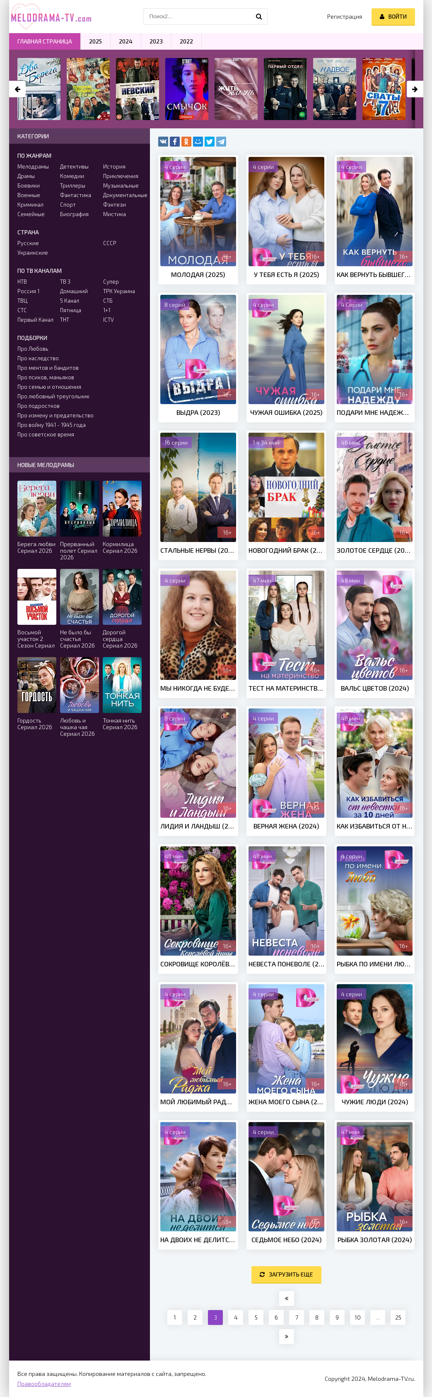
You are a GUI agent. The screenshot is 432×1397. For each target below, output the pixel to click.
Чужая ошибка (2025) (286, 412)
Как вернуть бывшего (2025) (375, 274)
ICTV (108, 319)
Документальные (122, 195)
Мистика (114, 214)
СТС (22, 310)
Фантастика (75, 195)
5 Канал (69, 300)
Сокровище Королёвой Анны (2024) (198, 964)
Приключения (120, 176)
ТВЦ (22, 300)
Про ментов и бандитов (48, 367)
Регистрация (344, 16)
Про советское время (45, 434)
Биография (74, 214)
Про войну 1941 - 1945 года (51, 425)
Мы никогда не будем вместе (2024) (198, 688)
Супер (111, 281)
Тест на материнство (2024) (286, 688)
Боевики (28, 185)
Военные (28, 195)
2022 (186, 41)
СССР (109, 243)
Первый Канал (35, 319)
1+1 (106, 310)
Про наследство (38, 358)
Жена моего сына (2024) (286, 1102)
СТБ (108, 300)
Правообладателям (44, 1383)
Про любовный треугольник (53, 396)
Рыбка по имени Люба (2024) (375, 964)
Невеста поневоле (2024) (286, 964)
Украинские (32, 252)
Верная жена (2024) (286, 826)
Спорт (68, 204)
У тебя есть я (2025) (286, 274)
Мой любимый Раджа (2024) (198, 1102)
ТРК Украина (119, 291)
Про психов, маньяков (45, 377)
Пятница (70, 310)
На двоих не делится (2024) (198, 1239)
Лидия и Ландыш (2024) (198, 826)
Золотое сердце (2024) (375, 550)
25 (398, 1317)
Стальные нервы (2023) (198, 550)
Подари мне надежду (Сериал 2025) (375, 412)
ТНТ (64, 319)
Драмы (26, 176)
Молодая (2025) (198, 274)
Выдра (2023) (198, 412)
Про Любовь (32, 348)
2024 (126, 41)
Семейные (31, 214)
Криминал (30, 204)
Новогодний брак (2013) (286, 550)
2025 (95, 41)
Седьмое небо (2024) (286, 1239)
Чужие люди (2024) (375, 1102)
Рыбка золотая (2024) (375, 1239)
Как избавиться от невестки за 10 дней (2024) (375, 826)
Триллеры (72, 185)
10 (358, 1317)
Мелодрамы (33, 166)
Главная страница (44, 41)
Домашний (74, 291)
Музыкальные (121, 185)
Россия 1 (28, 291)
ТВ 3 (65, 281)
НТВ (22, 281)
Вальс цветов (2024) (375, 688)
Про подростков (38, 405)
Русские (28, 243)
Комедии (72, 176)
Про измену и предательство (55, 415)
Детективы (74, 166)
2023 (156, 41)
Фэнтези (114, 204)
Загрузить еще (286, 1274)
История (114, 166)
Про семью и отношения (49, 386)
